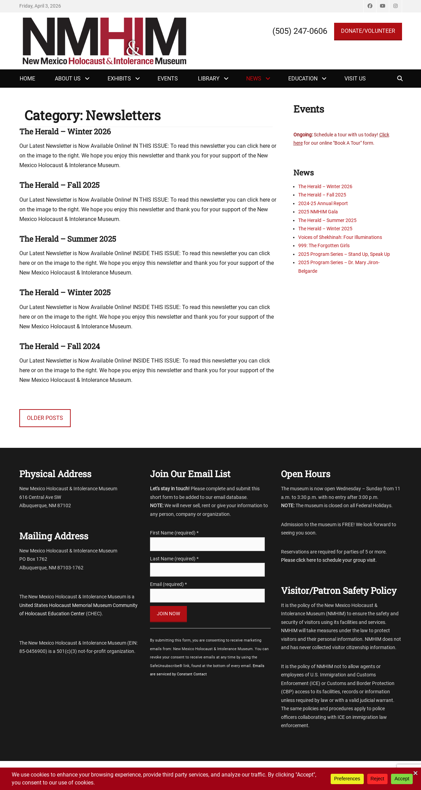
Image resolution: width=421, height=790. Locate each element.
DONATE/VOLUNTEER (368, 31)
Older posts (45, 418)
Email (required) (168, 584)
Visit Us (355, 78)
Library (209, 78)
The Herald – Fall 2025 (59, 185)
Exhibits (119, 78)
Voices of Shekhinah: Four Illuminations (340, 237)
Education (303, 78)
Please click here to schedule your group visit (328, 560)
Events (168, 78)
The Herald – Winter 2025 (65, 292)
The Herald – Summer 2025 (67, 239)
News (253, 78)
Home (27, 78)
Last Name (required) (174, 558)
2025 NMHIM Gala (318, 211)
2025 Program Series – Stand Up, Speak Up (344, 254)
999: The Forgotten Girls (324, 245)
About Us (68, 78)
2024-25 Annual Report (323, 203)
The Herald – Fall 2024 (59, 346)
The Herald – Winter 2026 (65, 131)
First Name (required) (174, 533)
